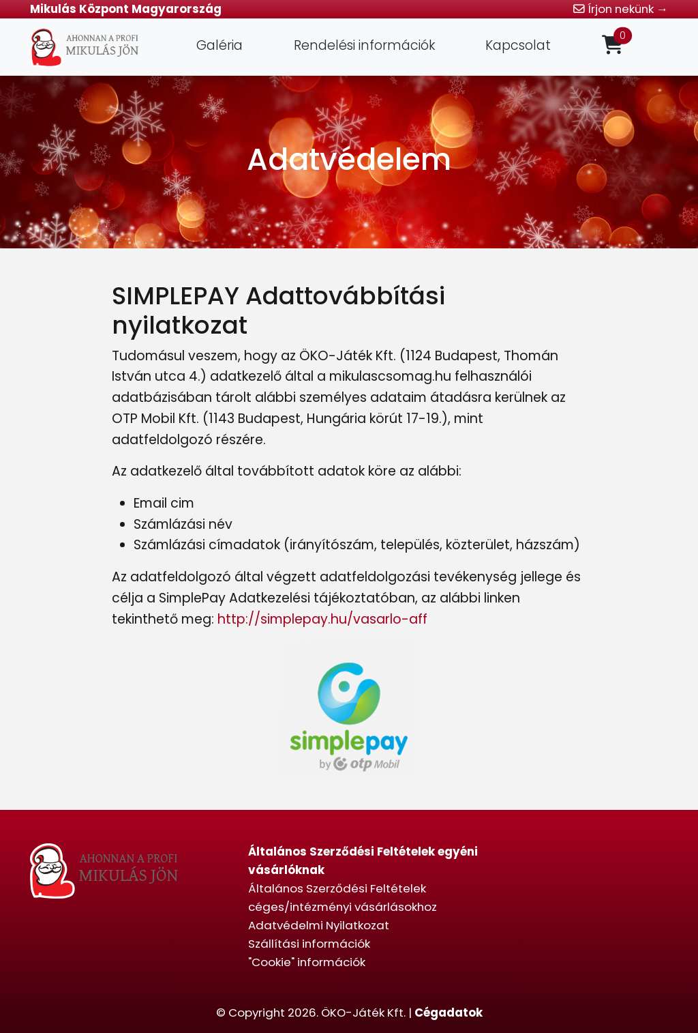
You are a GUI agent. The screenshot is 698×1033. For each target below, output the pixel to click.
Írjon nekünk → (620, 9)
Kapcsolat (518, 45)
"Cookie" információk (306, 962)
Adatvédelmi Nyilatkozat (318, 925)
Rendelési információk (364, 45)
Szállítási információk (309, 943)
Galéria (219, 45)
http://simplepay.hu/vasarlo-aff (322, 619)
